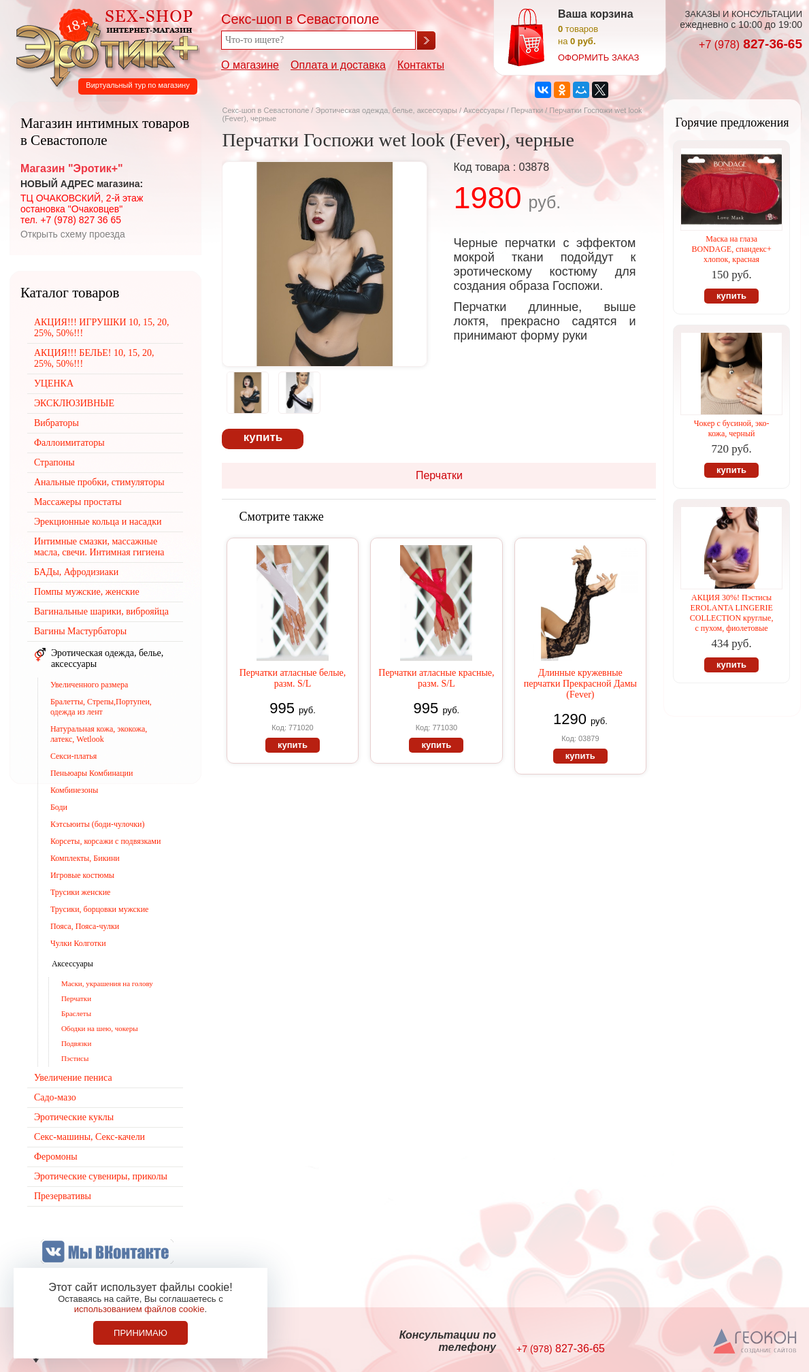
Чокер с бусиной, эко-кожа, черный (732, 428)
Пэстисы (75, 1058)
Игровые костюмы (82, 875)
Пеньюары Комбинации (91, 773)
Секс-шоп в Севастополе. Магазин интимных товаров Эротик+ (103, 46)
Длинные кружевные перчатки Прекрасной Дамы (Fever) (580, 684)
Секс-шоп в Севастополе (265, 110)
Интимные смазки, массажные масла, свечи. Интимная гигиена (99, 546)
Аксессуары (483, 110)
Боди (58, 807)
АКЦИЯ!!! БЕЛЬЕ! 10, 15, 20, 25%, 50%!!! (94, 358)
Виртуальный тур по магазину (137, 85)
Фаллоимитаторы (69, 443)
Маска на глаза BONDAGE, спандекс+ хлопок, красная (731, 249)
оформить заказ (598, 57)
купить (263, 437)
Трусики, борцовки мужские (99, 909)
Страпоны (54, 462)
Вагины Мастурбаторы (80, 631)
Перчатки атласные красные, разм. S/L (436, 678)
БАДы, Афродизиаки (76, 572)
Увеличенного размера (89, 684)
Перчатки (528, 110)
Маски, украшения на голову (107, 983)
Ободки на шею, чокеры (99, 1028)
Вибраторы (56, 423)
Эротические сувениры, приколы (100, 1176)
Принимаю (140, 1333)
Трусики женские (80, 892)
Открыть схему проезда (72, 234)
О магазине (250, 65)
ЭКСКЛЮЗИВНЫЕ (74, 403)
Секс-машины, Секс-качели (89, 1137)
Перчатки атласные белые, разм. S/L (293, 678)
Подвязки (76, 1043)
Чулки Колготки (78, 943)
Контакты (420, 65)
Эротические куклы (74, 1117)
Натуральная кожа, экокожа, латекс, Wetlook (98, 734)
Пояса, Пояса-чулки (84, 926)
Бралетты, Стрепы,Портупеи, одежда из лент (101, 707)
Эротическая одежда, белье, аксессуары (387, 110)
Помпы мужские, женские (86, 592)
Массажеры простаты (78, 502)
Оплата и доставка (338, 65)
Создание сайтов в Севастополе (755, 1342)
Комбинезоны (74, 790)
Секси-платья (73, 756)
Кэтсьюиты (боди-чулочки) (97, 824)
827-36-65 (750, 44)
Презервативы (62, 1196)
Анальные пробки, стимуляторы (99, 482)
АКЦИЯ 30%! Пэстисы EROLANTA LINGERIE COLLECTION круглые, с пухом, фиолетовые (732, 613)
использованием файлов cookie (139, 1309)
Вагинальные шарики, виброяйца (101, 611)
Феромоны (56, 1157)
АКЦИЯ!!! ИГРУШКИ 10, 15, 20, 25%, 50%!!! (101, 327)
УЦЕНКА (53, 383)
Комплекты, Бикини (85, 858)
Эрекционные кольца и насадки (98, 522)
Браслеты (76, 1013)
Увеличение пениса (73, 1078)
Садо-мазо (55, 1097)
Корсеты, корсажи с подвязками (105, 841)
